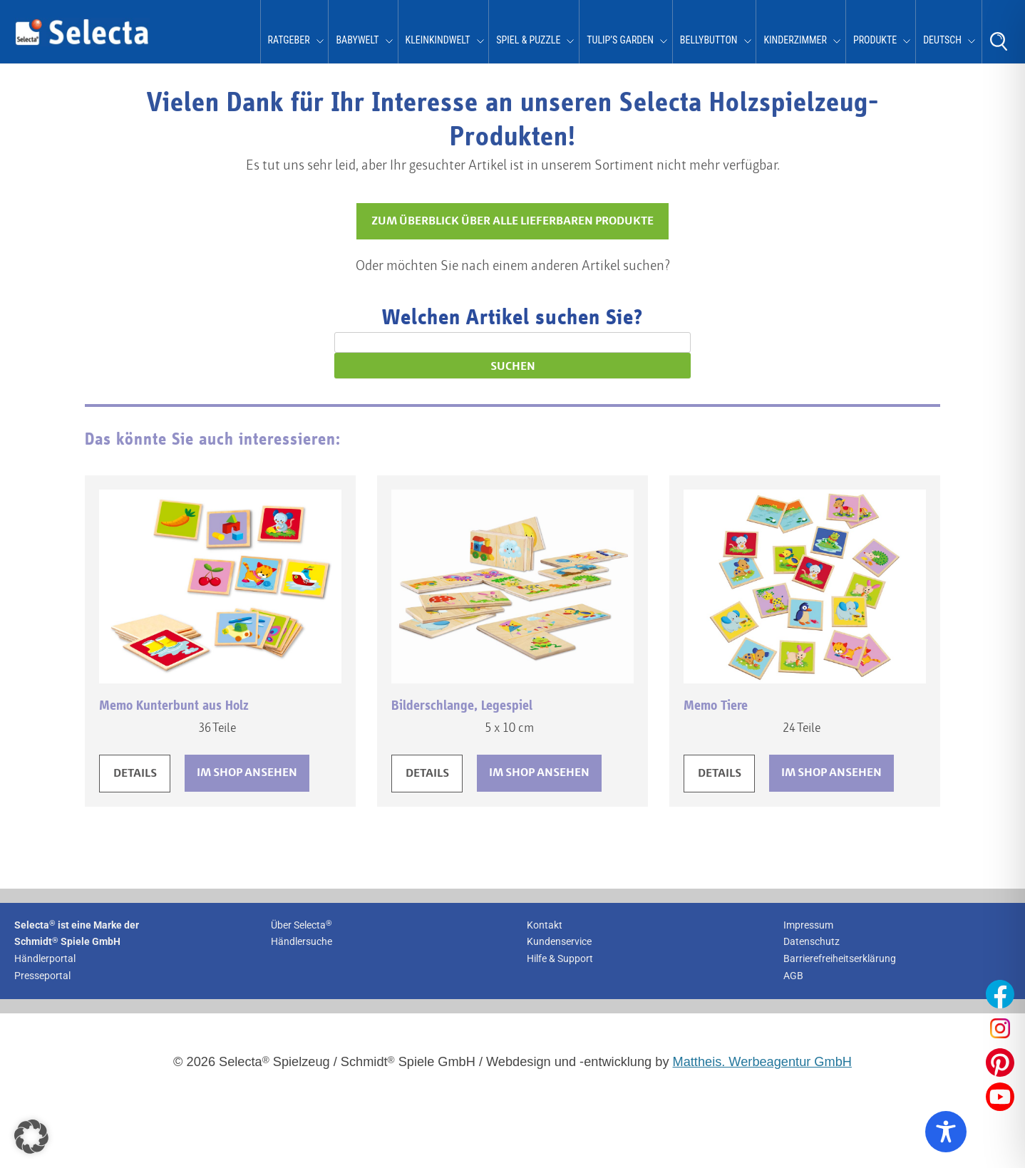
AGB (793, 975)
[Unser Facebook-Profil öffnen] (1000, 994)
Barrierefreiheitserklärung (839, 958)
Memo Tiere (716, 705)
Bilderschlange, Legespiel (461, 705)
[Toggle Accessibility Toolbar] (946, 1132)
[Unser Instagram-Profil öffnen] (1000, 1028)
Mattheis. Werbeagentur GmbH (762, 1062)
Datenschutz (811, 941)
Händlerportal (45, 958)
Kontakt (544, 925)
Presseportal (42, 975)
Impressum (808, 925)
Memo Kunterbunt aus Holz (174, 705)
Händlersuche (301, 941)
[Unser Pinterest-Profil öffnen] (1000, 1062)
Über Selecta (301, 925)
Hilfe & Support (560, 958)
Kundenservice (559, 941)
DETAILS (135, 774)
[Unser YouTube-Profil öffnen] (1000, 1096)
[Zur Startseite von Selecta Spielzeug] (82, 42)
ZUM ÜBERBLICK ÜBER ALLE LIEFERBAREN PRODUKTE (512, 221)
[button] (31, 1136)
